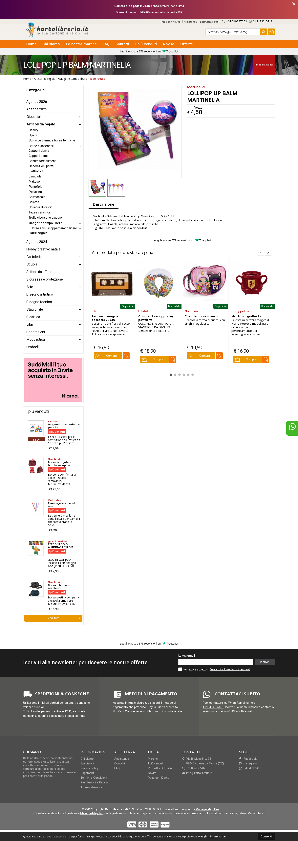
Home (31, 44)
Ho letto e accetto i (193, 669)
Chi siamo (51, 44)
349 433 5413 (260, 21)
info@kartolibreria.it (197, 773)
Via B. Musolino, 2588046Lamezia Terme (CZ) (203, 761)
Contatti (122, 44)
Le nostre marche (81, 44)
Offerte (186, 44)
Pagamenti (88, 773)
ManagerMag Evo (207, 809)
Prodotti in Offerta (160, 768)
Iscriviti (264, 662)
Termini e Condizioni (94, 777)
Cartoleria (34, 257)
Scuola (32, 264)
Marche (153, 758)
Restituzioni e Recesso (96, 782)
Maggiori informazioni (212, 836)
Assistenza (190, 21)
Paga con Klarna (170, 21)
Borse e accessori (41, 146)
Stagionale (35, 309)
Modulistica (36, 339)
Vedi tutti (64, 618)
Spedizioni (87, 763)
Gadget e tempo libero (45, 223)
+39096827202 (234, 21)
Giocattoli (34, 117)
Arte (30, 287)
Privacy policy (89, 768)
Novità (168, 44)
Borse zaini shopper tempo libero (54, 228)
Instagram (248, 763)
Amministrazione (92, 787)
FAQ (106, 44)
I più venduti (146, 44)
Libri (30, 324)
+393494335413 (213, 707)
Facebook (248, 758)
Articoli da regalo (41, 124)
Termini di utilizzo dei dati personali (230, 669)
